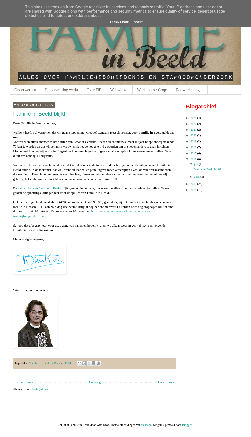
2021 (194, 129)
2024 (194, 118)
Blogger (187, 425)
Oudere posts (166, 382)
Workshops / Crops (152, 90)
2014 (194, 190)
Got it (138, 22)
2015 (194, 184)
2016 (194, 159)
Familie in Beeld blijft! (39, 114)
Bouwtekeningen (189, 90)
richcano (146, 425)
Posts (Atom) (40, 389)
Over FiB (94, 90)
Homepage (95, 382)
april (197, 176)
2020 (194, 135)
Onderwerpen (25, 90)
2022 (194, 124)
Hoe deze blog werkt (61, 90)
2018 (194, 147)
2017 (194, 153)
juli (196, 164)
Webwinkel (119, 90)
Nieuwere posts (23, 382)
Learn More (119, 22)
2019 (194, 141)
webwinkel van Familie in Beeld (39, 188)
